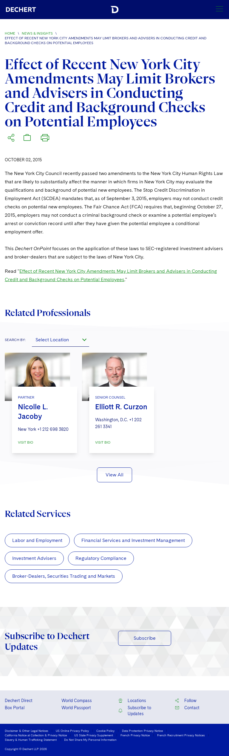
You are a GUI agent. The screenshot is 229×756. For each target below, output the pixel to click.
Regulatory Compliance (100, 558)
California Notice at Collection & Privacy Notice (36, 735)
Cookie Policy (105, 730)
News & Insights (37, 33)
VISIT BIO (25, 442)
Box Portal (14, 707)
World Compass (76, 700)
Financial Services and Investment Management (133, 540)
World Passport (76, 707)
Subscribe (145, 638)
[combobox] (60, 339)
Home (10, 33)
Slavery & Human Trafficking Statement (31, 739)
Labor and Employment (37, 540)
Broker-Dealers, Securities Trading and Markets (63, 576)
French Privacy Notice (135, 735)
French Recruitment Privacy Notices (181, 735)
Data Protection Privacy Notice (142, 730)
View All (114, 475)
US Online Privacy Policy (72, 730)
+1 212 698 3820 (53, 429)
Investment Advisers (34, 558)
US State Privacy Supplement (93, 735)
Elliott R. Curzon (121, 406)
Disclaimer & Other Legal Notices (26, 730)
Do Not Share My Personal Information (90, 739)
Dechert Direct (19, 700)
